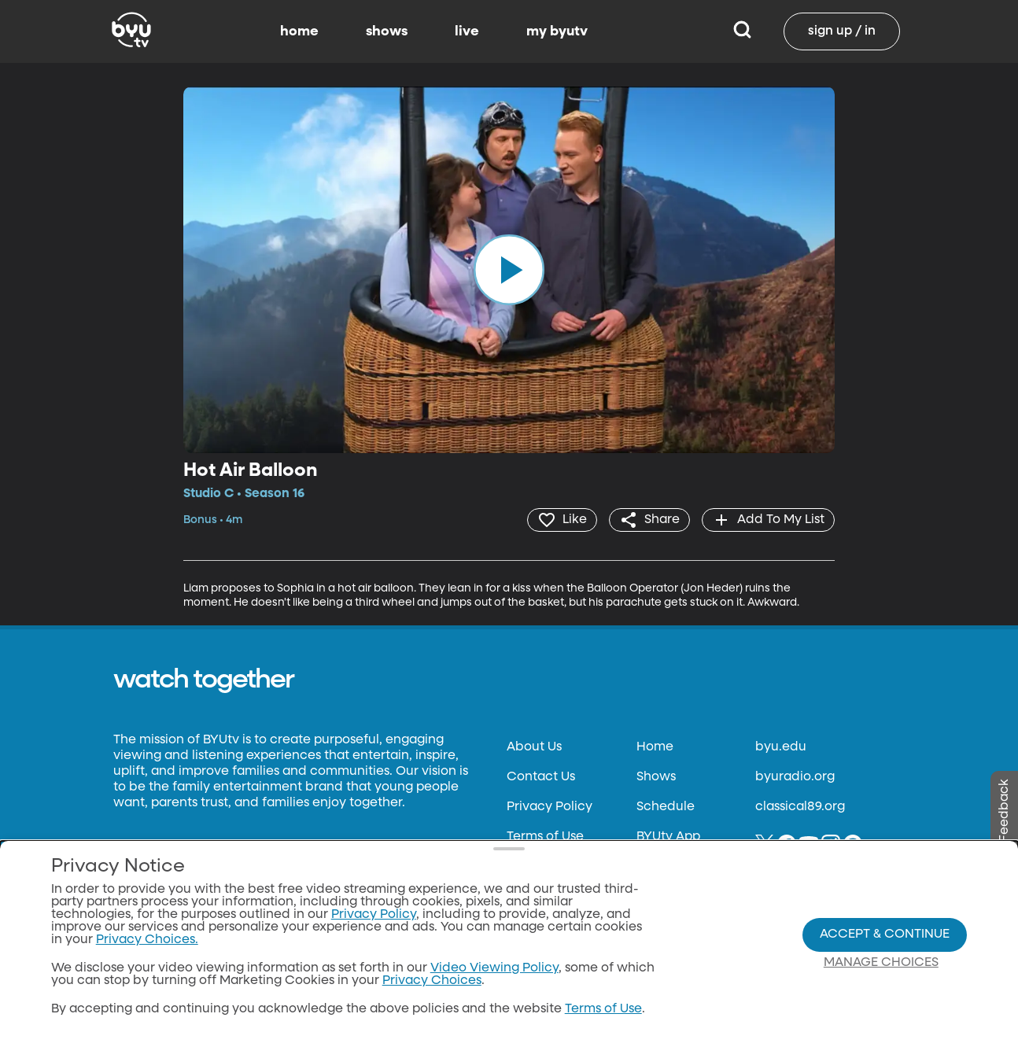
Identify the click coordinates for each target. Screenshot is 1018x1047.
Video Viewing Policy (494, 968)
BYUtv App (668, 837)
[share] (649, 520)
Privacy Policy (549, 807)
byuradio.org (795, 777)
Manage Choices (881, 963)
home (299, 31)
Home (654, 747)
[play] (509, 269)
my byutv (557, 31)
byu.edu (780, 747)
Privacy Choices (431, 981)
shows (387, 31)
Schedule (665, 807)
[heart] (562, 520)
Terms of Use (545, 837)
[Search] (742, 31)
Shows (656, 777)
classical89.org (800, 807)
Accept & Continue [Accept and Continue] (885, 934)
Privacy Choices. (147, 940)
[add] (768, 520)
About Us (534, 747)
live (467, 31)
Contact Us (541, 777)
